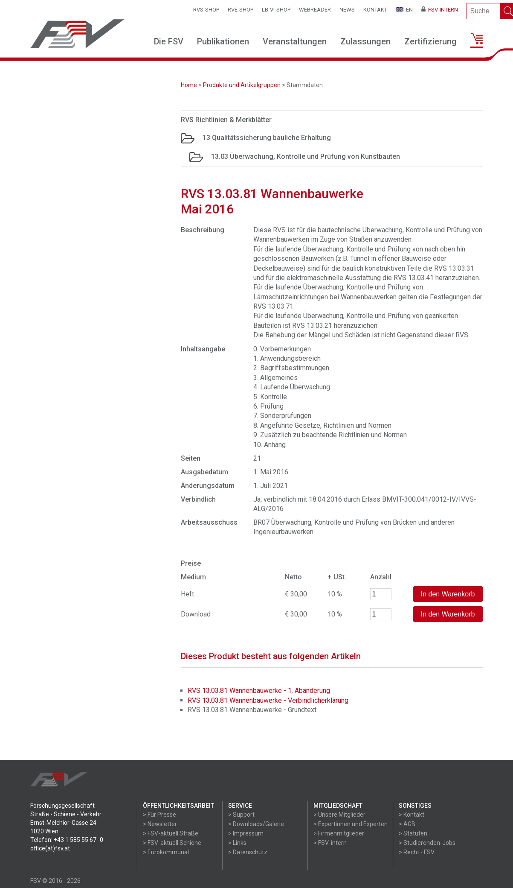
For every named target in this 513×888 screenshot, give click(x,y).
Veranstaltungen (295, 41)
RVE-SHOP (240, 9)
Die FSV (168, 41)
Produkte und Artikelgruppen (242, 85)
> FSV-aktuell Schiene (172, 842)
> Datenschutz (247, 852)
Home (189, 85)
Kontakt (375, 9)
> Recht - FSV (417, 852)
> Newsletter (160, 824)
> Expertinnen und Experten (350, 824)
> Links (237, 842)
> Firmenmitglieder (338, 833)
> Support (241, 814)
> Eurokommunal (166, 852)
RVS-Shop (206, 9)
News (347, 9)
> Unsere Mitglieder (339, 814)
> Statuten (413, 833)
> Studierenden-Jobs (427, 842)
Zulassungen (365, 41)
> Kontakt (411, 814)
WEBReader (315, 9)
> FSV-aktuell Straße (170, 833)
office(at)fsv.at (50, 848)
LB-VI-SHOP (276, 9)
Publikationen (223, 41)
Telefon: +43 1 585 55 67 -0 (66, 839)
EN (404, 9)
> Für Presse (159, 814)
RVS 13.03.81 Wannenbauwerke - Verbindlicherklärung (268, 700)
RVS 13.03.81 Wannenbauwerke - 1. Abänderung (259, 690)
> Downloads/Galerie (256, 824)
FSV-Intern (439, 9)
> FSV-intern (330, 842)
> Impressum (246, 833)
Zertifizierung (430, 41)
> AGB (407, 824)
